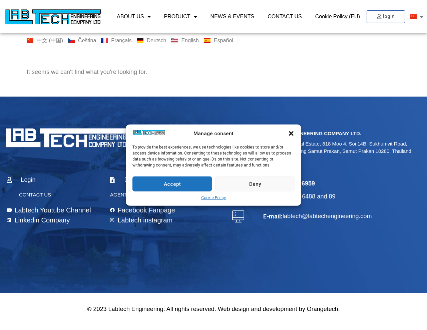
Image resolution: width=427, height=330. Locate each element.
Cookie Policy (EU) (337, 16)
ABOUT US (134, 17)
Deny (255, 184)
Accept (172, 184)
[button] (291, 133)
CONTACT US (285, 16)
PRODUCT (180, 17)
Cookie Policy (213, 197)
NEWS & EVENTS (232, 16)
